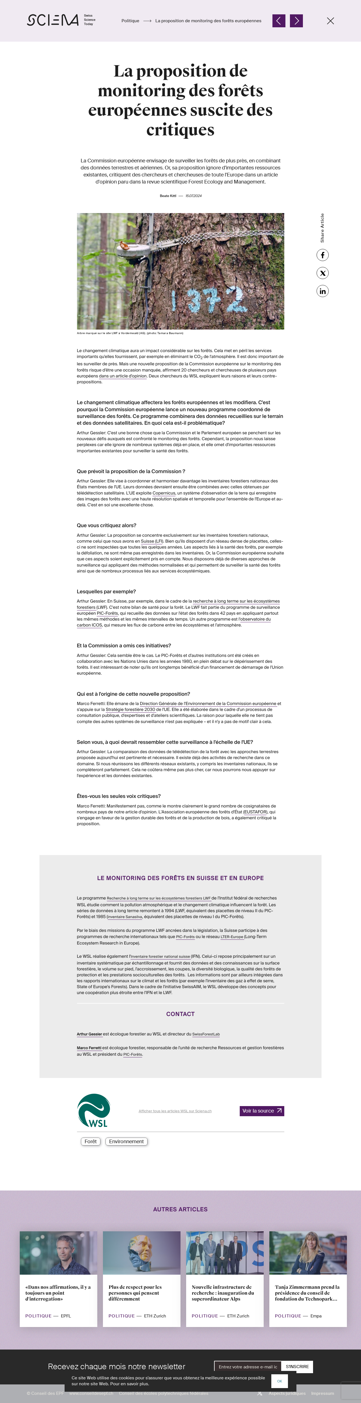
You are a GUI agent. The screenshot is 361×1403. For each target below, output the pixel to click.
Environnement (126, 1141)
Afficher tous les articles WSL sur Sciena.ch (175, 1111)
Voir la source (258, 1110)
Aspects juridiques (287, 1393)
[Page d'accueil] (67, 21)
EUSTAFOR (255, 800)
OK (279, 1381)
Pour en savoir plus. (129, 1384)
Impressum (322, 1393)
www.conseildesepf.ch (91, 1393)
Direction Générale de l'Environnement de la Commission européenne (209, 702)
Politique (131, 21)
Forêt (91, 1141)
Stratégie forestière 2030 (131, 708)
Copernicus (164, 493)
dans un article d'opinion (123, 364)
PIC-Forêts (107, 613)
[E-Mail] (248, 1367)
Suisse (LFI (151, 541)
